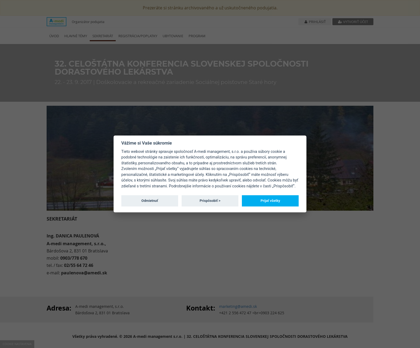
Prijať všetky (270, 201)
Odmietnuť (149, 201)
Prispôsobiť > (210, 201)
